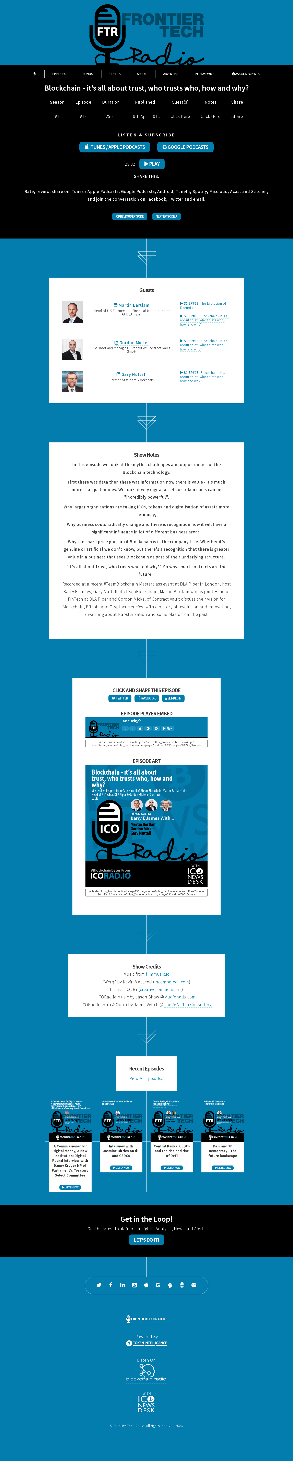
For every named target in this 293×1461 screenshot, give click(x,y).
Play (152, 164)
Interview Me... (205, 74)
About (141, 74)
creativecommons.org (161, 989)
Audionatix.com (180, 997)
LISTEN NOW (70, 1187)
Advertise (170, 74)
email (198, 199)
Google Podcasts (138, 191)
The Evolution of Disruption (203, 305)
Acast (235, 191)
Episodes (59, 74)
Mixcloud (218, 191)
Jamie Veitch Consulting (188, 1004)
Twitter (176, 199)
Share (237, 116)
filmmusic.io (158, 974)
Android (165, 191)
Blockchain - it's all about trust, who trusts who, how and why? (205, 320)
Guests (114, 74)
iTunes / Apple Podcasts (95, 191)
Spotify (199, 191)
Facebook (156, 199)
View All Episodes (146, 1078)
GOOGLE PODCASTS (185, 147)
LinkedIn (173, 698)
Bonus (88, 74)
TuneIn (183, 191)
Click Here (180, 116)
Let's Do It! (146, 1240)
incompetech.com (171, 982)
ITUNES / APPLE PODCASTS (115, 147)
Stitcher (259, 191)
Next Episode (166, 216)
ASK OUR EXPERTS (245, 74)
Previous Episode (130, 216)
